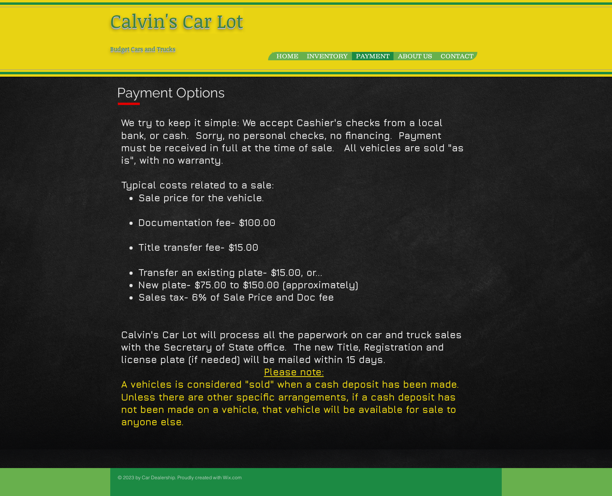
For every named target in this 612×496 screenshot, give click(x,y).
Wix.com (232, 477)
